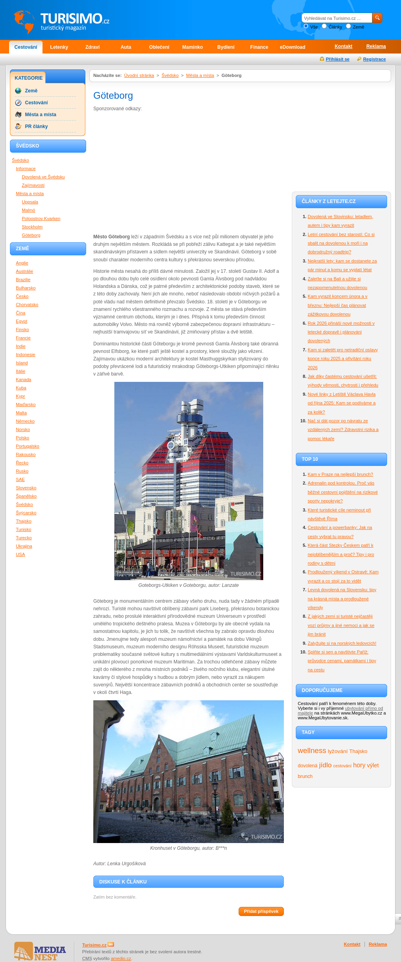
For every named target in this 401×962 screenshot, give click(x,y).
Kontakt (344, 46)
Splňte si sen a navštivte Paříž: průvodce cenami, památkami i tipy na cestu (342, 661)
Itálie (20, 371)
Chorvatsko (27, 304)
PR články (36, 126)
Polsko (22, 437)
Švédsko (170, 75)
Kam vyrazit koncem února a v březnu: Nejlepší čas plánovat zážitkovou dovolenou (337, 305)
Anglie (22, 263)
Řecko (22, 462)
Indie (20, 346)
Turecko (24, 537)
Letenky (59, 47)
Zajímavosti (33, 185)
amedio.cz (121, 958)
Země (358, 27)
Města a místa (200, 75)
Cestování (25, 47)
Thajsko (358, 751)
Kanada (23, 379)
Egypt (21, 321)
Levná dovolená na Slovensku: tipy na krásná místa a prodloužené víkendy (342, 598)
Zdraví (92, 47)
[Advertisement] (160, 172)
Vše (314, 27)
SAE (20, 479)
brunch (305, 776)
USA (20, 554)
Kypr (20, 396)
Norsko (23, 429)
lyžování (338, 751)
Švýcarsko (26, 512)
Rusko (22, 471)
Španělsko (26, 496)
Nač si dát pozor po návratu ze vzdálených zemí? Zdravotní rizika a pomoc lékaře (343, 429)
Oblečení (159, 47)
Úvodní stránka (139, 75)
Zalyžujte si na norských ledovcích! (342, 643)
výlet (373, 765)
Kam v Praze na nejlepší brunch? (340, 474)
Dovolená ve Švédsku (43, 176)
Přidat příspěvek (261, 911)
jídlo (325, 765)
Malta (21, 412)
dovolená (308, 765)
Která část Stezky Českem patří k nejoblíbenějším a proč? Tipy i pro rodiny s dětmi (341, 554)
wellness (312, 750)
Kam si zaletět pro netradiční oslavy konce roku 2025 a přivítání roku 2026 (343, 358)
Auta (126, 47)
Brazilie (23, 279)
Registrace (374, 59)
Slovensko (26, 487)
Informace (26, 168)
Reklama (376, 46)
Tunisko (23, 529)
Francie (23, 337)
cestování (342, 765)
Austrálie (24, 271)
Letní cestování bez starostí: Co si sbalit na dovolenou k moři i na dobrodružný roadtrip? (341, 243)
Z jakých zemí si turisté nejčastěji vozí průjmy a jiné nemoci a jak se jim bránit (341, 625)
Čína (20, 312)
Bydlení (225, 47)
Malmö (28, 210)
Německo (25, 421)
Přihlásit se (338, 59)
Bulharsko (26, 288)
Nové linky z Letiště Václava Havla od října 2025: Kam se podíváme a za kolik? (342, 403)
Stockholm (32, 226)
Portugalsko (27, 446)
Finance (259, 47)
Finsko (22, 329)
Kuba (21, 387)
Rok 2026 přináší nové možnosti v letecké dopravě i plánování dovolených (341, 332)
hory (359, 765)
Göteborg (31, 235)
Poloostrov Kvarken (41, 218)
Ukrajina (24, 546)
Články (335, 27)
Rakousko (26, 454)
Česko (22, 296)
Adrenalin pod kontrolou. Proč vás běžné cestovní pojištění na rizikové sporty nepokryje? (343, 492)
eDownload (292, 47)
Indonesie (25, 354)
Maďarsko (26, 404)
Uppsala (30, 201)
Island (22, 362)
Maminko (192, 47)
